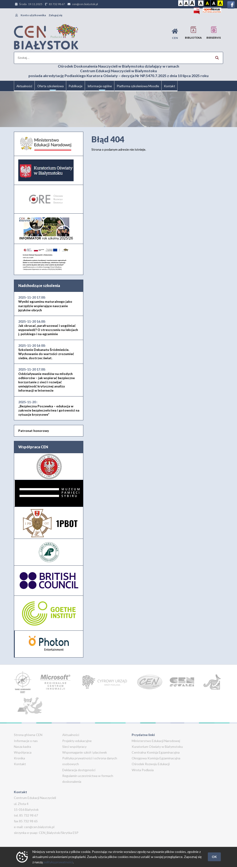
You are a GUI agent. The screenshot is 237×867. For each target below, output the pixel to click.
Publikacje (75, 86)
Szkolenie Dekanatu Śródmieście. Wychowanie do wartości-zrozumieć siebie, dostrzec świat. (46, 351)
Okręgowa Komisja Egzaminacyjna (156, 758)
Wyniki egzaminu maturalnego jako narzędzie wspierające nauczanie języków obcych (45, 303)
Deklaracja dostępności (78, 770)
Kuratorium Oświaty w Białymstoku (157, 746)
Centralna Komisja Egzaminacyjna (156, 752)
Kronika (19, 758)
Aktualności (24, 86)
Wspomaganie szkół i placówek (84, 752)
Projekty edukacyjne (77, 741)
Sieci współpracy (74, 746)
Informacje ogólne (99, 87)
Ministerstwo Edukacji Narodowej (156, 741)
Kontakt (169, 86)
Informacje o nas (26, 741)
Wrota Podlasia (143, 770)
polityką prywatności (58, 862)
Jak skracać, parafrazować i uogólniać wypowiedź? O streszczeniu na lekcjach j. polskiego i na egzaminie (48, 327)
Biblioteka (193, 32)
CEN (175, 34)
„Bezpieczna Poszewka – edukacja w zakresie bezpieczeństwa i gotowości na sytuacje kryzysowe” (48, 408)
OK (214, 857)
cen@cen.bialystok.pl (85, 4)
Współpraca (22, 752)
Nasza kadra (22, 746)
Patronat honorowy (33, 431)
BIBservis (213, 32)
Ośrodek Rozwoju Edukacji (151, 764)
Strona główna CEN (28, 735)
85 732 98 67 (57, 4)
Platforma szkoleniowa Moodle (138, 86)
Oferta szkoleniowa (50, 87)
